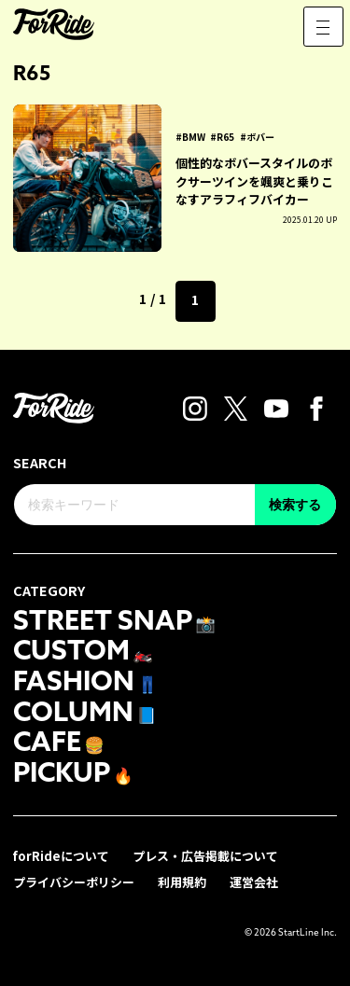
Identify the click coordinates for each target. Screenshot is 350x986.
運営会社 (254, 882)
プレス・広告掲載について (205, 856)
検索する (295, 504)
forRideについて (61, 856)
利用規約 (182, 882)
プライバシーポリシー (73, 882)
